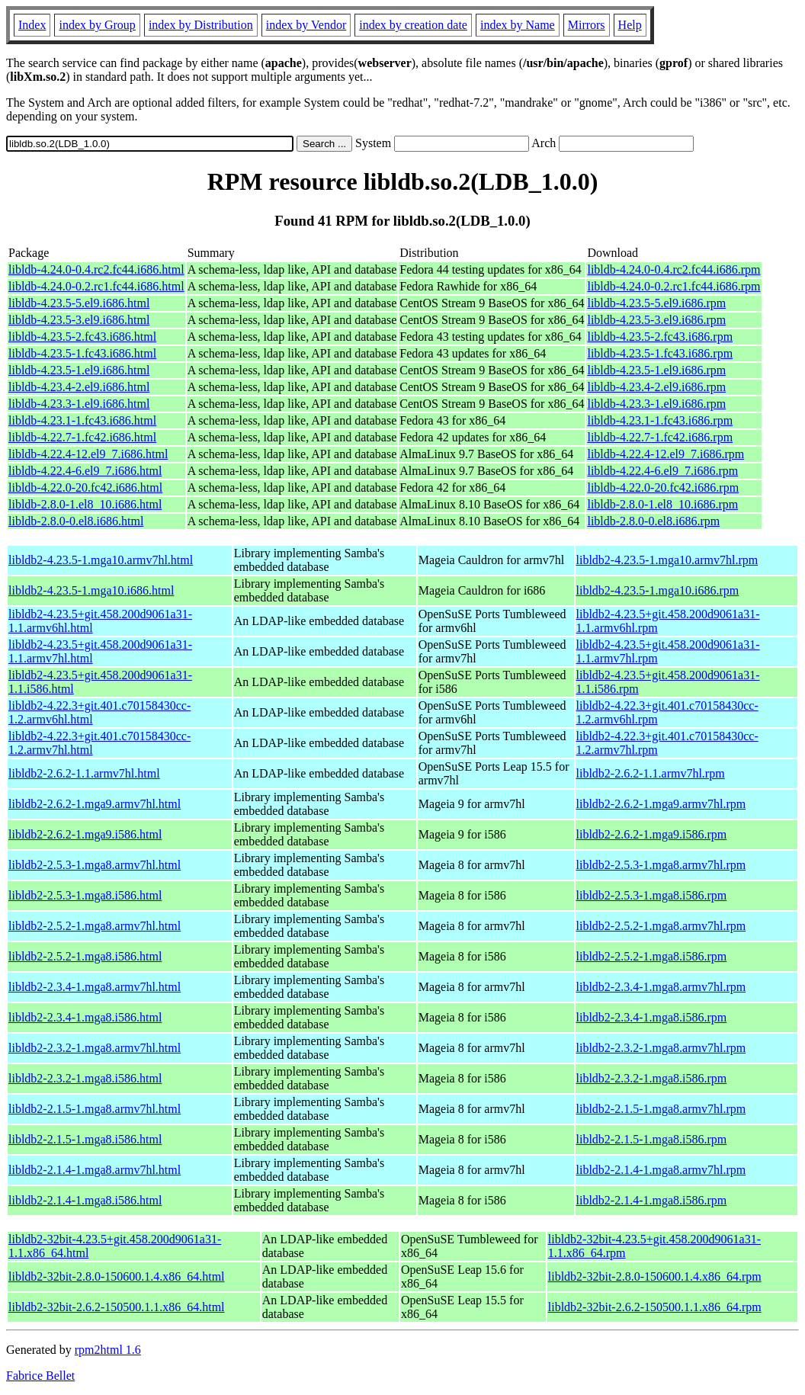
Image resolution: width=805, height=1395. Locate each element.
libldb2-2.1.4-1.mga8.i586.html (85, 1200)
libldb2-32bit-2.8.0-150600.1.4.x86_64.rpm (655, 1276)
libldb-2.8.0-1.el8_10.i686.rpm (662, 504)
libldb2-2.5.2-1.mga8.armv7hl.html (94, 925)
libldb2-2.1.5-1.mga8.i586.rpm (651, 1139)
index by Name (517, 24)
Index (32, 24)
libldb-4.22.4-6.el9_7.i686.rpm (662, 470)
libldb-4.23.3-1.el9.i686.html (78, 403)
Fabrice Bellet (40, 1375)
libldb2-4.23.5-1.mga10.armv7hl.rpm (667, 559)
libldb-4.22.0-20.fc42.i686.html (85, 487)
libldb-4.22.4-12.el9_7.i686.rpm (665, 453)
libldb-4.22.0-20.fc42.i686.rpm (663, 487)
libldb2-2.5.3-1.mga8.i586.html (85, 895)
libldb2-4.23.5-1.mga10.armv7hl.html (100, 559)
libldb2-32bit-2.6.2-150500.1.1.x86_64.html (116, 1306)
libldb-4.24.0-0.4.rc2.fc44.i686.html (96, 269)
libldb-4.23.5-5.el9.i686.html (78, 303)
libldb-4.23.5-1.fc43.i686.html (82, 353)
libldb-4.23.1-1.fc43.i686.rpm (660, 420)
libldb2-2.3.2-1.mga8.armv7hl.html (94, 1047)
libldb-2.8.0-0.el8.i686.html (75, 521)
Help (630, 24)
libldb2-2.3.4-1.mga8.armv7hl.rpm (661, 986)
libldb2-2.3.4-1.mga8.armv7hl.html (94, 986)
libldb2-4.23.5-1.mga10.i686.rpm (657, 590)
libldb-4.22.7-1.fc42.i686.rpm (660, 437)
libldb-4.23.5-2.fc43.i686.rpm (660, 336)
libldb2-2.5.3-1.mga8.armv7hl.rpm (661, 864)
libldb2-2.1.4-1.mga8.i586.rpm (651, 1200)
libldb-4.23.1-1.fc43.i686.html (82, 420)
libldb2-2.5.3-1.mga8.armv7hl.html (94, 864)
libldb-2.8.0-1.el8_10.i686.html (85, 504)
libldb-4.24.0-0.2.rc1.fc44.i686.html (96, 286)
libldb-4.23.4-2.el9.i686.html (78, 386)
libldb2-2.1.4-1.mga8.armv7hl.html (94, 1169)
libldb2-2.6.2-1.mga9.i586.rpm (651, 834)
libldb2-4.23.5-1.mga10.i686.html (91, 590)
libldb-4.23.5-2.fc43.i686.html (82, 336)
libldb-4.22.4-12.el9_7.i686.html (88, 453)
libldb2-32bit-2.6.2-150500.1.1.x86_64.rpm (655, 1306)
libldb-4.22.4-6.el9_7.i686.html (85, 470)
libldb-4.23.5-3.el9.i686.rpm (656, 319)
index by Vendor (306, 24)
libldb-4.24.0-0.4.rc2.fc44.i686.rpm (673, 269)
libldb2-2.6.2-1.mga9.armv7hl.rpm (661, 803)
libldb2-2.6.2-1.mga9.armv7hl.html (94, 803)
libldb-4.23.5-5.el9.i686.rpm (656, 303)
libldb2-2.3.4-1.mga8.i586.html (85, 1017)
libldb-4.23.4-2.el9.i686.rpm (656, 386)
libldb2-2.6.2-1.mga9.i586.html (85, 834)
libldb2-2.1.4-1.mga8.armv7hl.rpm (661, 1169)
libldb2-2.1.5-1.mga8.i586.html (85, 1139)
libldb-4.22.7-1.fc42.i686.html (82, 437)
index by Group (97, 24)
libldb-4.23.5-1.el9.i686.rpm (656, 370)
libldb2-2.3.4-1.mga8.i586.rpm (651, 1017)
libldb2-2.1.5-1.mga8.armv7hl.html (94, 1108)
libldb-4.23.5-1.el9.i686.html (78, 370)
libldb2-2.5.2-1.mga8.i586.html (85, 956)
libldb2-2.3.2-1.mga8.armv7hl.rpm (661, 1047)
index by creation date (413, 24)
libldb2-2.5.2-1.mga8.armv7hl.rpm (661, 925)
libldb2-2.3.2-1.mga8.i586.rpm (651, 1078)
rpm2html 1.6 (108, 1349)
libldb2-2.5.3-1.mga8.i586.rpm (651, 895)
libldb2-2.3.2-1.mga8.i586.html (85, 1078)
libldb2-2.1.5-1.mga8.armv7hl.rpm (661, 1108)
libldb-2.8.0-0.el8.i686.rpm (653, 521)
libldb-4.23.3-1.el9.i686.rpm (656, 403)
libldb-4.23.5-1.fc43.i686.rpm (660, 353)
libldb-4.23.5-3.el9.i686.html (78, 319)
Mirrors (586, 24)
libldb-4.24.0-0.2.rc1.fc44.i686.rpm (673, 286)
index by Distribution (201, 24)
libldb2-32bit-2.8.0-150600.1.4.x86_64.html (116, 1276)
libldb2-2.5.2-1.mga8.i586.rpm (651, 956)
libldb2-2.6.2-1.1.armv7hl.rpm (650, 773)
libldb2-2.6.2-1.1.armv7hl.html (84, 773)
